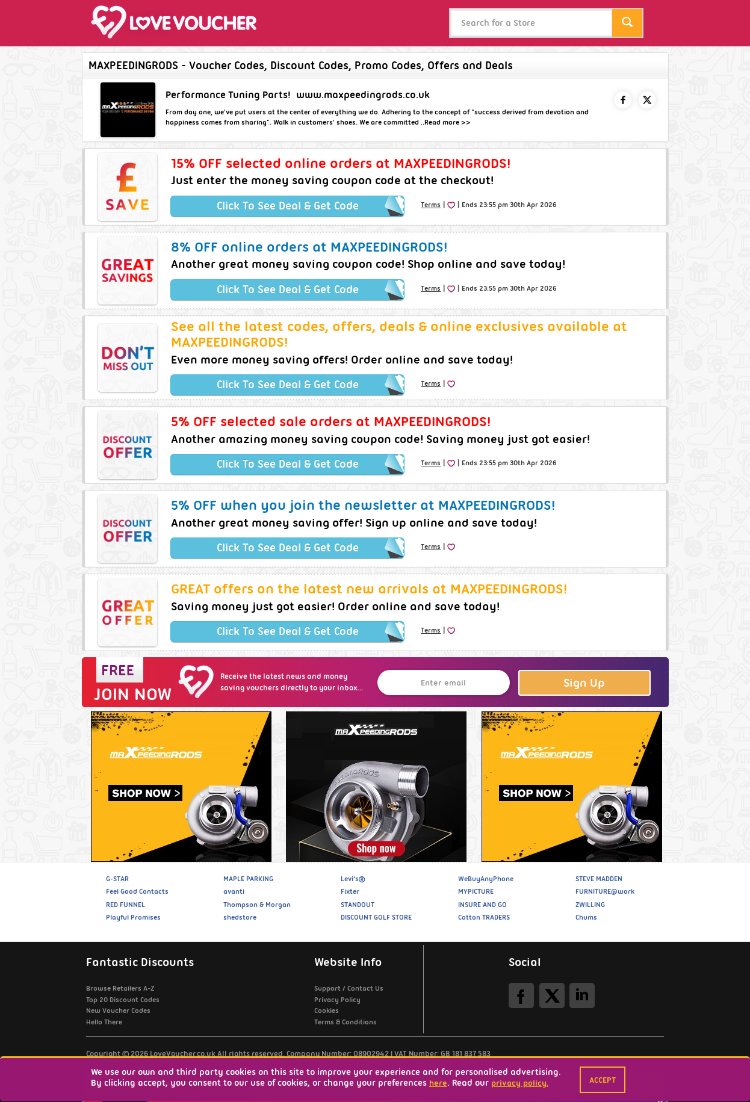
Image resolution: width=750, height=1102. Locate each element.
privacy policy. (519, 1083)
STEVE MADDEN (598, 878)
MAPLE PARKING (248, 878)
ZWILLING (590, 904)
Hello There (104, 1022)
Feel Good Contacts (137, 891)
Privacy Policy (337, 999)
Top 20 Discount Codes (123, 999)
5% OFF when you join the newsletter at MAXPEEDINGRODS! (363, 505)
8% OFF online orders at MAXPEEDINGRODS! (309, 246)
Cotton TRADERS (484, 917)
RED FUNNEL (125, 904)
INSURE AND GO (482, 904)
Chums (586, 917)
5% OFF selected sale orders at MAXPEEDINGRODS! (331, 421)
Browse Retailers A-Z (120, 988)
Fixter (350, 891)
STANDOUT (357, 904)
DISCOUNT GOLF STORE (376, 917)
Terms (431, 204)
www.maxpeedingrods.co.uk (363, 95)
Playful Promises (133, 917)
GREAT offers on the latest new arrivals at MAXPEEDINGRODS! (369, 588)
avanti (233, 891)
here (438, 1083)
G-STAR (117, 878)
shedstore (239, 917)
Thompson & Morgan (257, 904)
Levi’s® (353, 878)
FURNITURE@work (604, 891)
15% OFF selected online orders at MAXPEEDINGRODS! (340, 163)
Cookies (326, 1010)
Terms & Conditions (345, 1022)
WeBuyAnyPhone (485, 878)
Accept (602, 1080)
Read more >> (447, 122)
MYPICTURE (476, 891)
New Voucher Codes (118, 1010)
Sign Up (584, 683)
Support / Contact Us (348, 988)
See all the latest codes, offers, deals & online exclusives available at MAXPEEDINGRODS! (399, 334)
